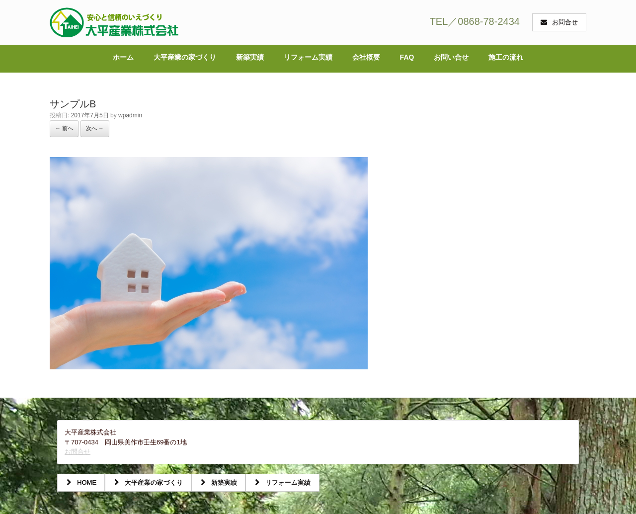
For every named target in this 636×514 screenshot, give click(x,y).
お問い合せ (451, 57)
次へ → (95, 128)
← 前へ (64, 128)
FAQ (407, 57)
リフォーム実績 (308, 57)
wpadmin (130, 115)
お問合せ (77, 451)
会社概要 (366, 57)
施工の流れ (505, 57)
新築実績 (250, 57)
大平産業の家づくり (185, 57)
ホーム (123, 57)
